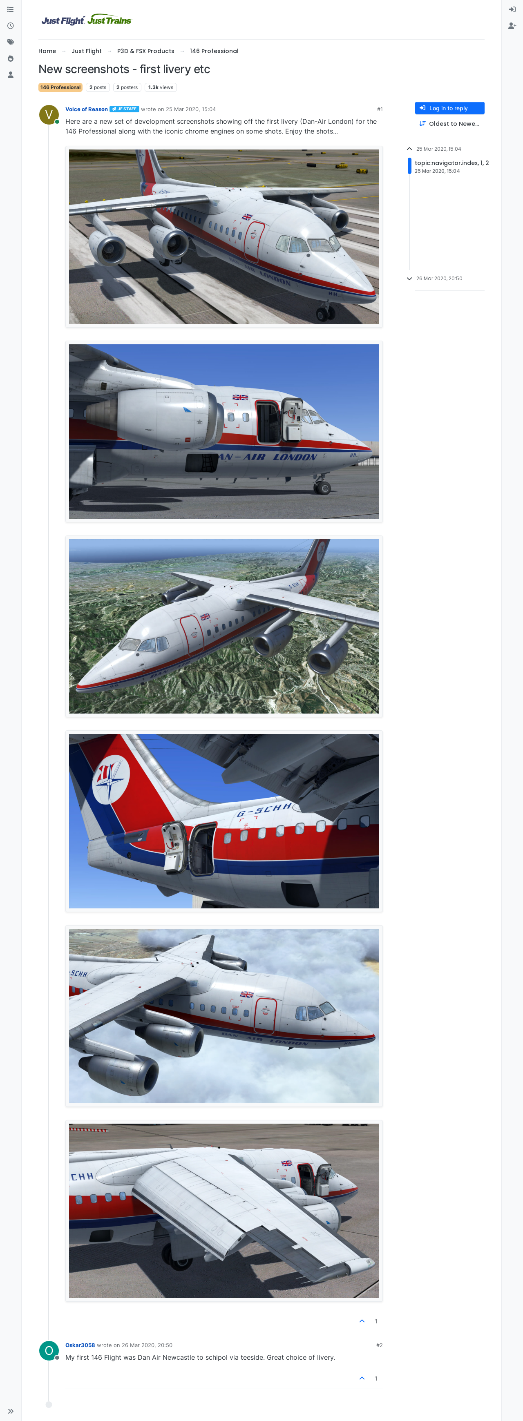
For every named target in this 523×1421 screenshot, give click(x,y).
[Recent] (10, 26)
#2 (379, 1345)
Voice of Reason (86, 109)
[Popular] (10, 58)
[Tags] (10, 42)
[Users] (10, 75)
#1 (380, 109)
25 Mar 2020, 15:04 (191, 109)
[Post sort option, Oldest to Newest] (450, 124)
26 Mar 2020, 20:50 (147, 1345)
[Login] (512, 9)
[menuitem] (512, 9)
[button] (10, 1411)
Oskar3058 (80, 1345)
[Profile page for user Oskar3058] (49, 1351)
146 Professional (60, 87)
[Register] (512, 26)
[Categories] (10, 9)
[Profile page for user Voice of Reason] (49, 115)
